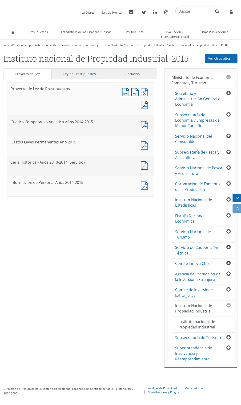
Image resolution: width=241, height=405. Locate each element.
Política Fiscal (135, 32)
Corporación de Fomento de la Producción (197, 186)
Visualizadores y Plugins (164, 392)
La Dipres (87, 12)
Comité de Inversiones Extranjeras (195, 292)
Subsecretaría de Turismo (198, 337)
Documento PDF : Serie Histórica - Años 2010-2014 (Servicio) (145, 165)
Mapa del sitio (194, 388)
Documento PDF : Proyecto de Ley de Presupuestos (145, 104)
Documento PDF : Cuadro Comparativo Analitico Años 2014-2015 (145, 124)
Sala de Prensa (111, 12)
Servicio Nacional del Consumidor (193, 139)
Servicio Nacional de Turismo (193, 234)
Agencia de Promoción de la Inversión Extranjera (198, 276)
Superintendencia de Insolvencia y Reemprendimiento (193, 353)
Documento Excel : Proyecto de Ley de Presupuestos (145, 91)
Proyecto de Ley (27, 74)
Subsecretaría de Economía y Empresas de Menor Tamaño (197, 120)
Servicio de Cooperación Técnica (196, 250)
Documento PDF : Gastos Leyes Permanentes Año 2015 (145, 144)
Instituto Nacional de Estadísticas (193, 202)
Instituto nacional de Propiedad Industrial (195, 45)
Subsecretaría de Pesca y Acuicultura (197, 155)
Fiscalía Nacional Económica (189, 218)
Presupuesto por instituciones (31, 45)
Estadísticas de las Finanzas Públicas (86, 32)
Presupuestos (38, 32)
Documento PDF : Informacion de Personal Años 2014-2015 (145, 185)
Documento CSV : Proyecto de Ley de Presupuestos (136, 91)
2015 (227, 45)
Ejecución (132, 74)
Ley (79, 74)
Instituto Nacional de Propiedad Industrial (139, 45)
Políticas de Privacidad (162, 388)
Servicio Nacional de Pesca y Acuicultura (198, 170)
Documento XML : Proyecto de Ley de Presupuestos (126, 91)
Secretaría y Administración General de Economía (199, 99)
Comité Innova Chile (192, 263)
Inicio (7, 45)
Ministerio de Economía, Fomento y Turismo (81, 45)
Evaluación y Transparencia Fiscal (175, 34)
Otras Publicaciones (214, 32)
